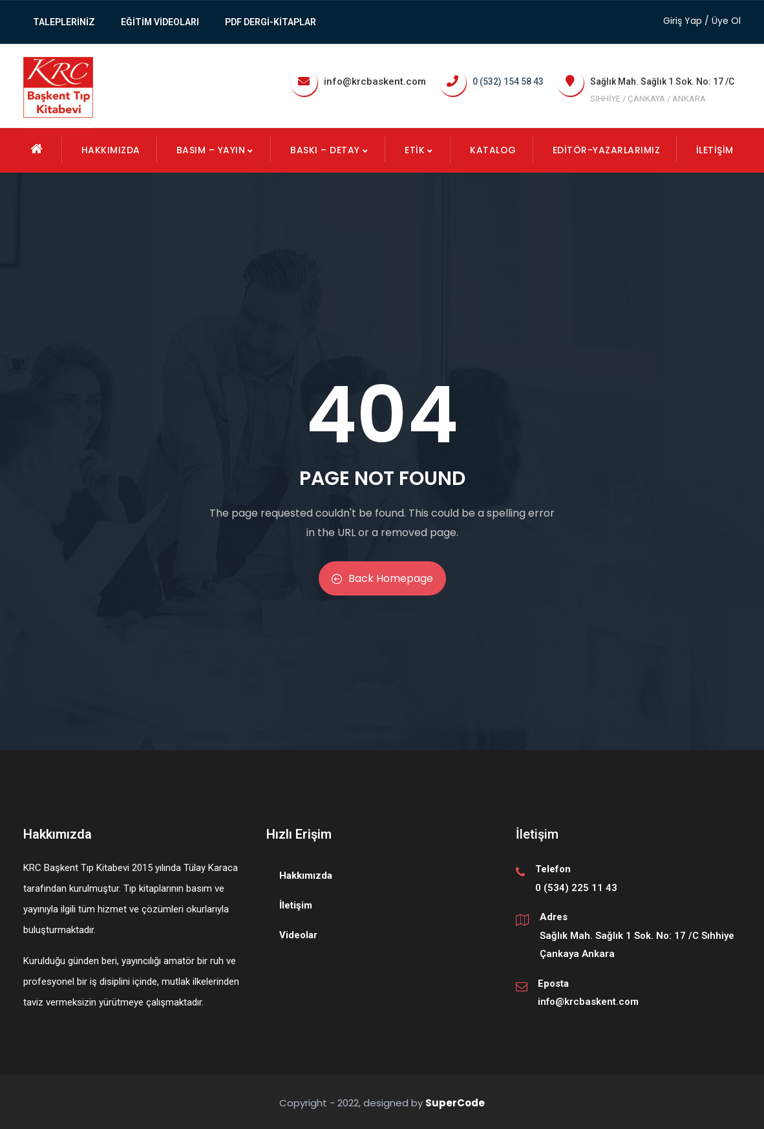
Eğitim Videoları (160, 22)
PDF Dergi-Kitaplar (270, 22)
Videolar (298, 935)
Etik (419, 150)
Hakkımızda (110, 150)
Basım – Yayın (215, 150)
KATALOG (493, 150)
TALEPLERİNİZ (64, 22)
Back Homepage (382, 578)
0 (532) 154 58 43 (508, 81)
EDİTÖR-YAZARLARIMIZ (607, 150)
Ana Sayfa (36, 148)
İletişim (715, 150)
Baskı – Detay (329, 150)
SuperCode (455, 1103)
